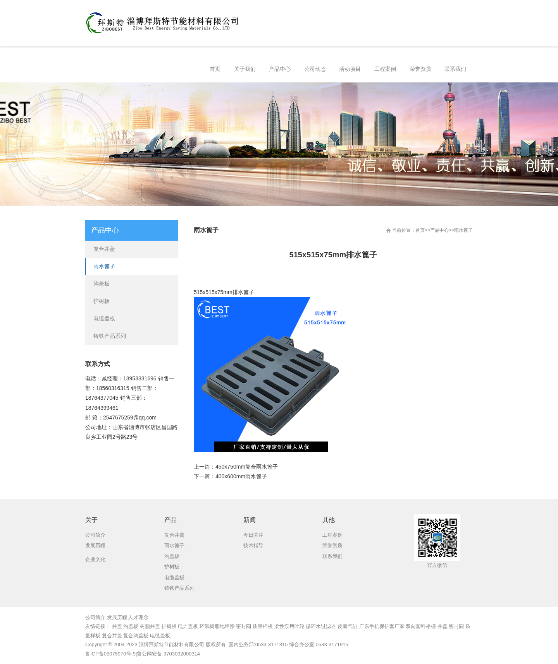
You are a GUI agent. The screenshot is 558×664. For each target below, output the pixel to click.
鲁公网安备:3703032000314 (168, 654)
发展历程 (117, 617)
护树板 (101, 301)
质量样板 (263, 626)
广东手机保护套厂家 (382, 626)
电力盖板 (188, 626)
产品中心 (439, 230)
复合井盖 (104, 249)
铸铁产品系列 (109, 336)
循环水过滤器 (321, 626)
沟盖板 (101, 284)
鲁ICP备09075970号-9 (110, 654)
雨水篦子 (463, 230)
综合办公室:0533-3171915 (318, 644)
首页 (420, 230)
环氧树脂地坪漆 (217, 626)
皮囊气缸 (348, 626)
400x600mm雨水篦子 (241, 476)
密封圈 (243, 626)
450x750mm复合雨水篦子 (246, 467)
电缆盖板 (104, 318)
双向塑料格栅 (421, 626)
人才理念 (138, 617)
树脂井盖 (150, 626)
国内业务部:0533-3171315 (257, 644)
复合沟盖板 (135, 635)
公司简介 (95, 617)
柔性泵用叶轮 (289, 626)
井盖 (117, 626)
